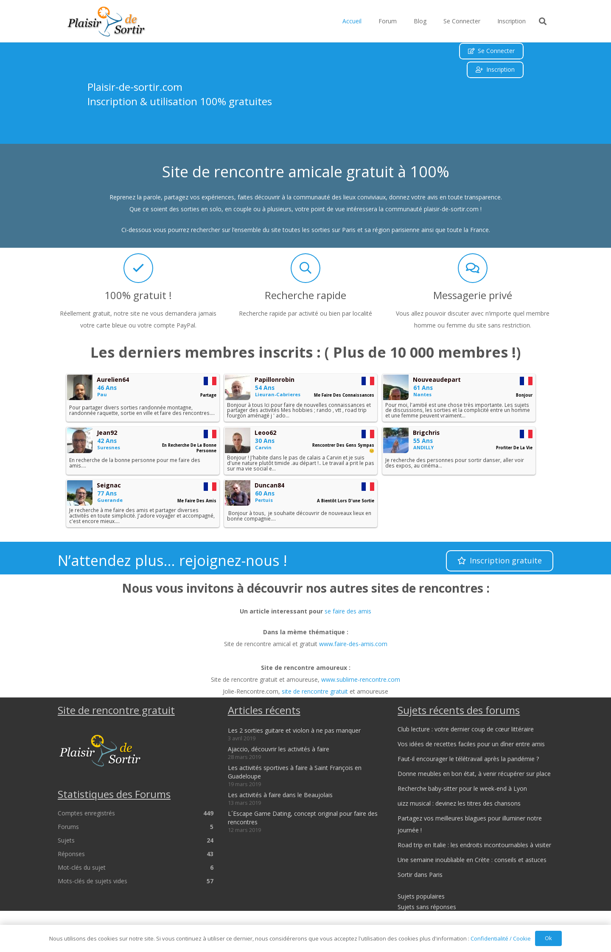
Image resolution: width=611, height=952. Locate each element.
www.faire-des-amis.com (353, 644)
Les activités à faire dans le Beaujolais (280, 795)
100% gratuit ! (138, 295)
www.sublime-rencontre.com (360, 679)
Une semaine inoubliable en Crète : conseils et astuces (472, 860)
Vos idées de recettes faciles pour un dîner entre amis (471, 744)
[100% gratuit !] (138, 268)
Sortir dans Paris (420, 875)
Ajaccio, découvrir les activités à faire (278, 749)
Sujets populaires (421, 896)
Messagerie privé (472, 295)
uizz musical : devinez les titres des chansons (459, 803)
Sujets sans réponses (427, 907)
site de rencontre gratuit (315, 691)
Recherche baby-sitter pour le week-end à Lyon (462, 788)
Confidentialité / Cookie (501, 938)
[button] (542, 21)
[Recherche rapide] (305, 268)
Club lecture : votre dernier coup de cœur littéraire (466, 729)
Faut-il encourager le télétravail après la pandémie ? (468, 759)
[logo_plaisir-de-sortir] (106, 21)
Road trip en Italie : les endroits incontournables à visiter (474, 845)
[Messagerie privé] (473, 268)
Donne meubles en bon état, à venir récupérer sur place (474, 774)
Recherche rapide (305, 295)
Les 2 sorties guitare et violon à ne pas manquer (294, 730)
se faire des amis (348, 611)
